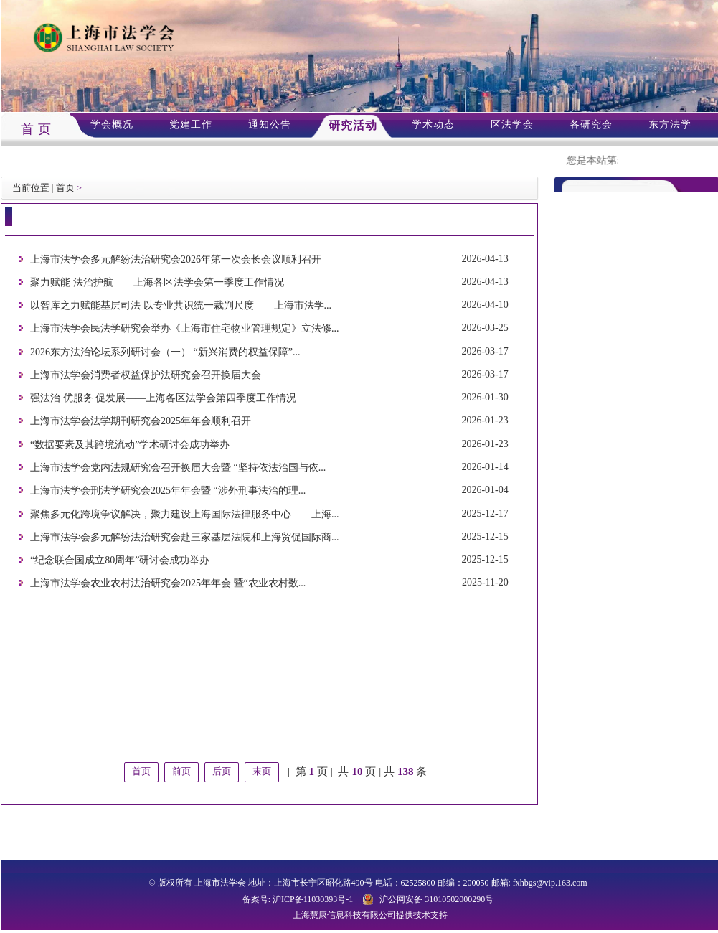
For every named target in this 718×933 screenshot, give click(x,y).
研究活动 (353, 125)
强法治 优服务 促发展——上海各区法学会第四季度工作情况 (163, 398)
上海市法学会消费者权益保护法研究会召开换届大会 (145, 375)
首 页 (36, 129)
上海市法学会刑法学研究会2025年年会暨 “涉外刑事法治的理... (168, 491)
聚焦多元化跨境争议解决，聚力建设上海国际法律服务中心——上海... (184, 514)
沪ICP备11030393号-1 (313, 899)
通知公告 (269, 124)
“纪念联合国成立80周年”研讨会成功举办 (119, 560)
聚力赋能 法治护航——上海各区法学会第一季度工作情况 (157, 282)
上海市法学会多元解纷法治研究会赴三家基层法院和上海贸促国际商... (184, 537)
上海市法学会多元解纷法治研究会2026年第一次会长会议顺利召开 (175, 259)
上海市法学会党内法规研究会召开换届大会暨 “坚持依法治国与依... (178, 467)
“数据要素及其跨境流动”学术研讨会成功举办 (130, 444)
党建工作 (190, 124)
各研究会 (591, 124)
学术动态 (433, 124)
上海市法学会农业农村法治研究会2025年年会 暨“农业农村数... (168, 583)
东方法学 (669, 124)
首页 (65, 187)
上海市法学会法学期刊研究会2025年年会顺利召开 (140, 421)
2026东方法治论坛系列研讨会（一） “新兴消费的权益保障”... (165, 352)
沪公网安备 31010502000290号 (436, 899)
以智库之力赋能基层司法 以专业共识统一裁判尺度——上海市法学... (180, 305)
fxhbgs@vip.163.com (550, 883)
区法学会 (512, 124)
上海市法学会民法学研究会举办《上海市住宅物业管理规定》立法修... (184, 329)
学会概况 (111, 124)
